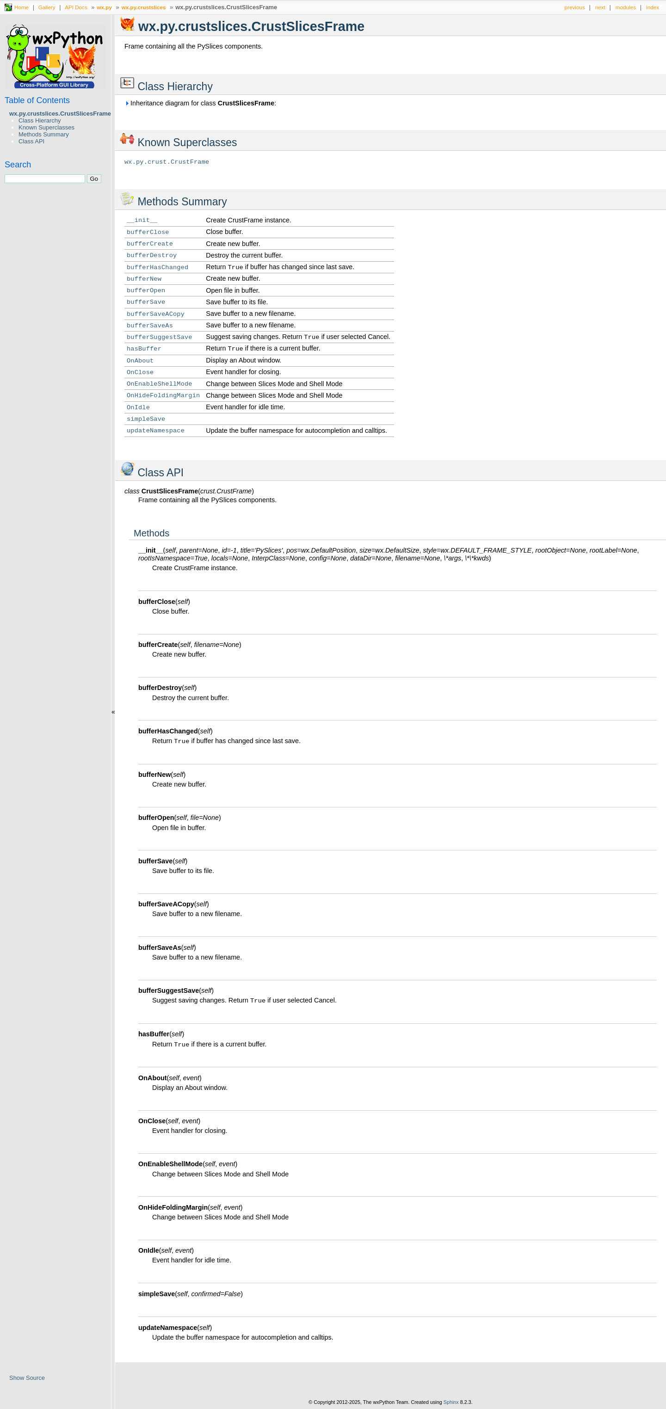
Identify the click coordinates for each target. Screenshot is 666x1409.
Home (21, 7)
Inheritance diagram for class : (200, 103)
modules (626, 7)
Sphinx (451, 1402)
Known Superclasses (46, 127)
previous (575, 7)
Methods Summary (43, 134)
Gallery (47, 7)
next (600, 7)
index (652, 7)
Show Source (27, 1377)
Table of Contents (37, 100)
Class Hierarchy (39, 120)
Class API (31, 141)
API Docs (76, 7)
